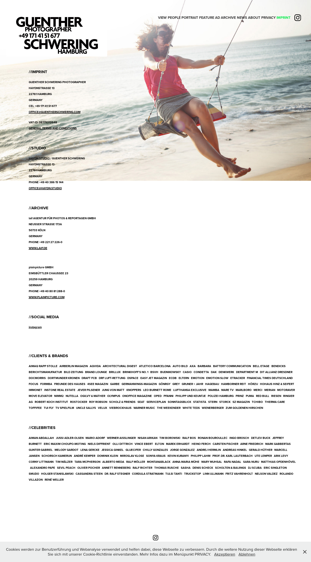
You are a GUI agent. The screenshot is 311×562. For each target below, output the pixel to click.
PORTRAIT (189, 17)
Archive (228, 17)
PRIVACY (268, 17)
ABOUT (254, 17)
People (174, 17)
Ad (217, 17)
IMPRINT (283, 17)
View (162, 17)
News (242, 17)
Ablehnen (246, 554)
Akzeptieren (224, 554)
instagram (35, 327)
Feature (206, 17)
